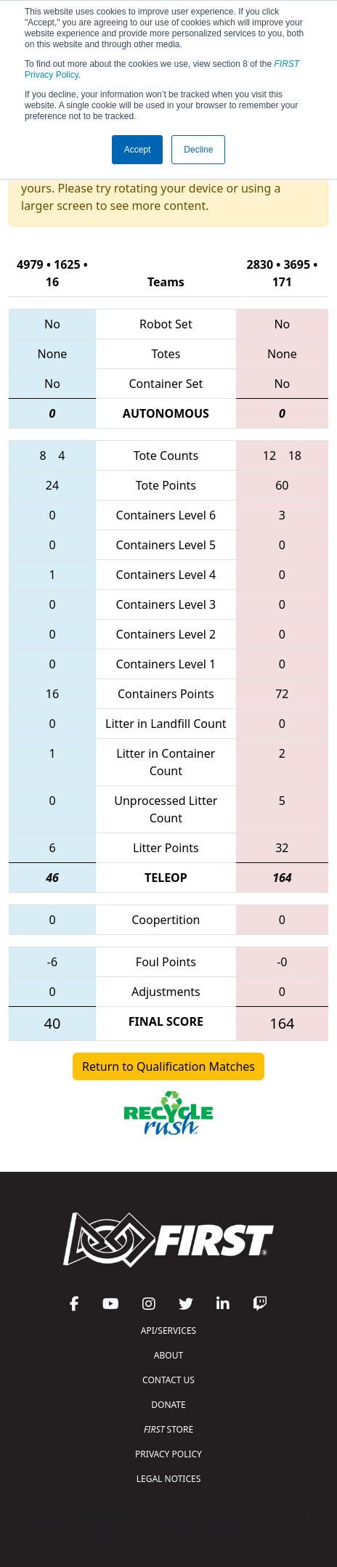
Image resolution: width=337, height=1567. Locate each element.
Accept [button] (137, 150)
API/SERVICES (168, 1330)
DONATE (168, 1404)
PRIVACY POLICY (168, 1454)
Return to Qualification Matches (168, 1066)
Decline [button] (198, 150)
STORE (168, 1429)
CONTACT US (168, 1380)
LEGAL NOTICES (169, 1479)
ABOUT (168, 1355)
